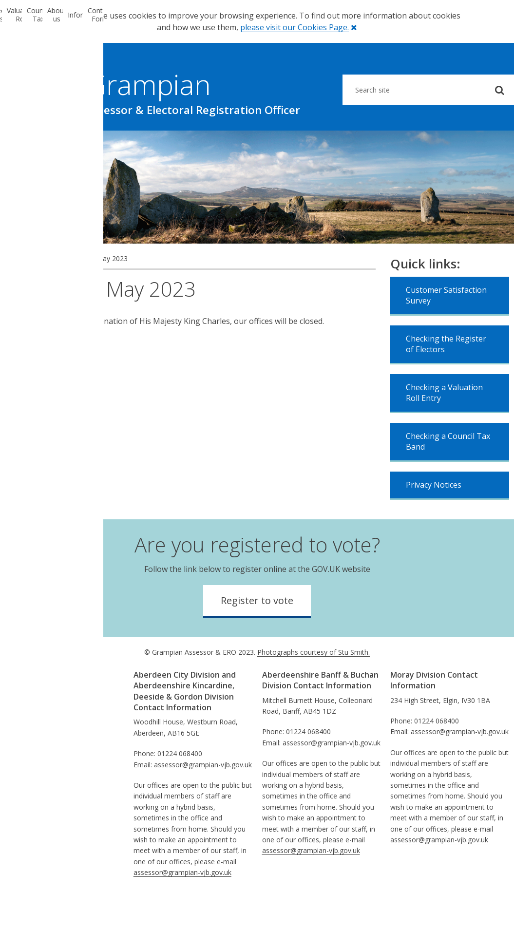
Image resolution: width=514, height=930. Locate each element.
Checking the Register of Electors (446, 374)
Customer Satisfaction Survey (446, 325)
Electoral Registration (42, 145)
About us (300, 145)
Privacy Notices (433, 515)
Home (19, 288)
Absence (27, 795)
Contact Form (471, 145)
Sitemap (26, 785)
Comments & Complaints (54, 741)
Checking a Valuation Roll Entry (444, 423)
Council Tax (214, 145)
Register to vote (257, 630)
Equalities (28, 730)
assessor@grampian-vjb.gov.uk (182, 902)
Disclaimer (30, 763)
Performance (34, 719)
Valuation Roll (128, 145)
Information (385, 145)
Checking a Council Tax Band (448, 471)
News (46, 288)
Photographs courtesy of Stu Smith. (313, 682)
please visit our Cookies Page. (294, 27)
